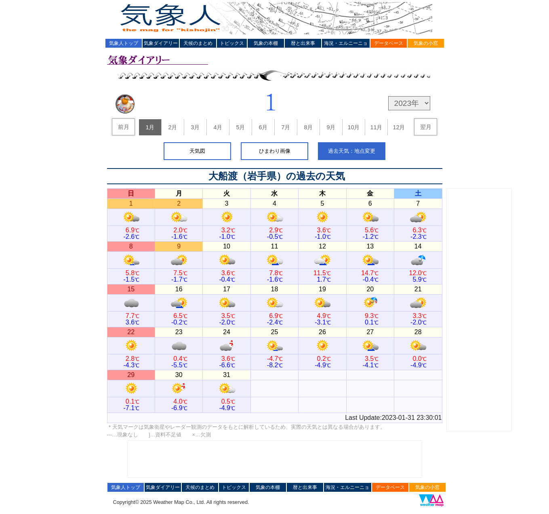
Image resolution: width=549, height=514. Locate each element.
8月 (308, 127)
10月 (353, 127)
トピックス (232, 43)
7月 (285, 127)
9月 (330, 127)
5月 (240, 127)
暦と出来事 (303, 43)
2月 (172, 127)
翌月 (425, 127)
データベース (388, 43)
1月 (149, 127)
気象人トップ (123, 43)
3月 (195, 127)
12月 (399, 127)
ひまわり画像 (274, 151)
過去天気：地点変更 (351, 151)
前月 (123, 127)
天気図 (197, 151)
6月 (263, 127)
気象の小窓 (426, 43)
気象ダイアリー (161, 43)
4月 (217, 127)
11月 (376, 127)
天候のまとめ (197, 43)
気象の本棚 (266, 43)
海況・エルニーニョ (346, 43)
